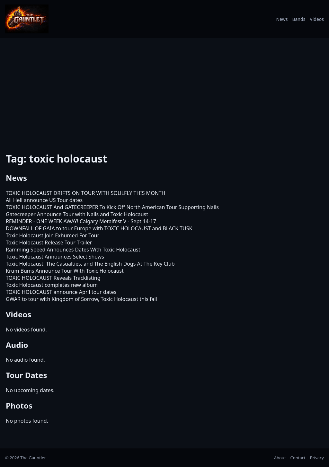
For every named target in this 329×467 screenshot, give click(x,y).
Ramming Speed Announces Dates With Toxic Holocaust (73, 249)
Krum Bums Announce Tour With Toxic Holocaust (65, 270)
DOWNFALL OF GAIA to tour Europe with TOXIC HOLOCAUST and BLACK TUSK (99, 228)
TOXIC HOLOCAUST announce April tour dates (61, 291)
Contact (298, 458)
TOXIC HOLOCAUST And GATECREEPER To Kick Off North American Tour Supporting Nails (112, 207)
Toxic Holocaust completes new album (52, 284)
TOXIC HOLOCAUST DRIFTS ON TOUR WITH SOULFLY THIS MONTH (85, 193)
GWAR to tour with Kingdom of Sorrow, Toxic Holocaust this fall (81, 299)
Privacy (317, 458)
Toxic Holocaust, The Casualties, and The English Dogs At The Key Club (90, 263)
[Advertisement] (164, 91)
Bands (298, 19)
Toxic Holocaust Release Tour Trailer (49, 242)
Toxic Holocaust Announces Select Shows (55, 256)
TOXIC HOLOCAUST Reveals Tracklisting (53, 277)
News (282, 19)
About (280, 458)
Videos (317, 19)
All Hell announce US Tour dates (44, 200)
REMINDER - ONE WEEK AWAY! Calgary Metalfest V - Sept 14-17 (81, 221)
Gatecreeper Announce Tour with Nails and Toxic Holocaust (77, 214)
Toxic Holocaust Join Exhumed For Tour (52, 235)
